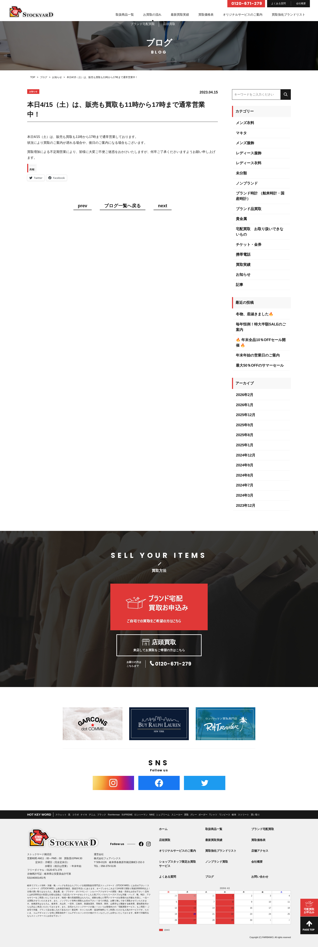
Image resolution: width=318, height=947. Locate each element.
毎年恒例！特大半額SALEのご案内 (261, 327)
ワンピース (224, 814)
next (162, 206)
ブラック (101, 814)
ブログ (209, 876)
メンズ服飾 (245, 143)
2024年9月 (244, 465)
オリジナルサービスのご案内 (242, 14)
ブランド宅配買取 (262, 829)
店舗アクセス (259, 850)
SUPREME (126, 814)
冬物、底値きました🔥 (254, 314)
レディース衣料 (248, 163)
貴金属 (241, 219)
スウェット (61, 814)
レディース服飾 (248, 153)
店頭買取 (164, 840)
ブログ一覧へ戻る (122, 206)
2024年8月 (244, 475)
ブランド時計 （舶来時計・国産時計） (260, 196)
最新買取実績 (180, 14)
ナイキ (84, 814)
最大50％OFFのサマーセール (260, 365)
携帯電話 (243, 254)
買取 (186, 814)
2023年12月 (245, 506)
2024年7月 (244, 485)
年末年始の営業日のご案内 (258, 355)
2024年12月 (245, 455)
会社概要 (301, 3)
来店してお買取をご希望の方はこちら (159, 645)
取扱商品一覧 (125, 14)
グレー (193, 814)
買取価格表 (206, 14)
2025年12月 (245, 415)
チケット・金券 (248, 245)
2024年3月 (244, 495)
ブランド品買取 (248, 209)
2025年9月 (244, 425)
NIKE (152, 814)
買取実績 (243, 265)
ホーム (163, 829)
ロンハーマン (141, 814)
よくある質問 (278, 3)
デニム (92, 814)
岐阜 (234, 814)
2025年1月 (244, 445)
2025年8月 (244, 435)
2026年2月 (244, 395)
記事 (239, 285)
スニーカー (177, 814)
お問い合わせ (259, 876)
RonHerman (114, 814)
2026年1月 (244, 405)
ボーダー (203, 814)
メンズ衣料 (245, 123)
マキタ (241, 133)
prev (82, 206)
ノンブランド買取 (216, 861)
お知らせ (243, 275)
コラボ (75, 814)
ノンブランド (247, 183)
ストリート (243, 814)
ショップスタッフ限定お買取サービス (177, 864)
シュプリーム (163, 814)
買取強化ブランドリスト (288, 14)
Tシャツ (213, 814)
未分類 (241, 173)
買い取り (255, 814)
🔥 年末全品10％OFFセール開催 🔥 (261, 342)
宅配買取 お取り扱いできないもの (259, 231)
